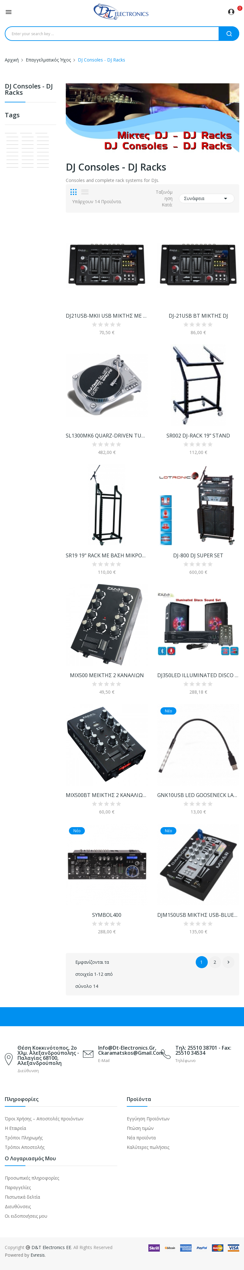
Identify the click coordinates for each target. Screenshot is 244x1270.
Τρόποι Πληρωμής (24, 1138)
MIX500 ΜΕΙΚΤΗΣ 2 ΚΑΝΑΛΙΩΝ (107, 675)
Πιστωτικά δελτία (22, 1197)
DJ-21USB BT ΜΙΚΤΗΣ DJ (198, 316)
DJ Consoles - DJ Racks (29, 90)
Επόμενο (228, 962)
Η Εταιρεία (15, 1128)
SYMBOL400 (106, 915)
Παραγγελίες (18, 1187)
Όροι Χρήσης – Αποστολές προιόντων (44, 1119)
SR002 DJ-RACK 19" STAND (198, 435)
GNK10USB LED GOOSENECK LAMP (198, 795)
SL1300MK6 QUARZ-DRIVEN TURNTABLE (107, 435)
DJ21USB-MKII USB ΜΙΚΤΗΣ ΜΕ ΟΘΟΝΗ (107, 316)
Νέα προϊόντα (141, 1138)
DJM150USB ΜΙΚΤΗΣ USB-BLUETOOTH (198, 915)
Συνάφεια (206, 198)
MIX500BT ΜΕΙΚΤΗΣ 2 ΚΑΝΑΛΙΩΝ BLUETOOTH (107, 795)
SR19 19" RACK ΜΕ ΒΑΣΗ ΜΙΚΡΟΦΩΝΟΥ (107, 555)
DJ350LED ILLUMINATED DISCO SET (198, 675)
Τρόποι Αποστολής (24, 1147)
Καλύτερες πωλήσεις (148, 1147)
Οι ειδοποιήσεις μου (26, 1216)
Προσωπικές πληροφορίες (32, 1178)
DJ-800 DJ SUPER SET (198, 555)
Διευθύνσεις (18, 1206)
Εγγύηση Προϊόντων (148, 1119)
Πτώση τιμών (140, 1128)
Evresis (37, 1255)
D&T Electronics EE (51, 1247)
